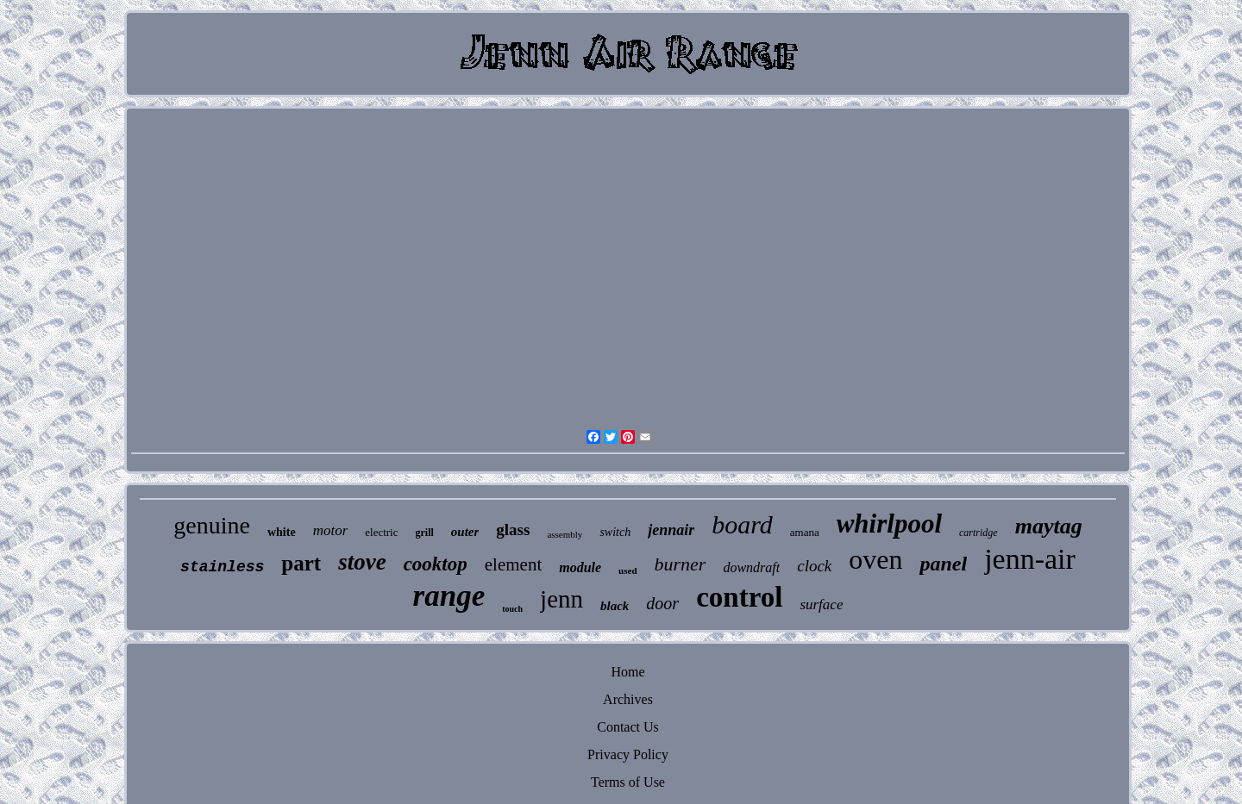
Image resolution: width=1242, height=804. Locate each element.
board (742, 524)
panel (943, 563)
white (281, 532)
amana (804, 532)
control (739, 597)
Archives (628, 699)
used (627, 570)
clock (814, 566)
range (449, 596)
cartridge (978, 533)
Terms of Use (628, 782)
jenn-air (1030, 559)
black (614, 606)
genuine (211, 525)
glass (513, 529)
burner (680, 564)
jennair (671, 530)
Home (627, 671)
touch (512, 609)
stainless (222, 567)
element (513, 564)
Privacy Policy (627, 754)
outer (465, 532)
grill (425, 533)
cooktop (435, 564)
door (662, 603)
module (580, 567)
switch (614, 532)
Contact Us (628, 727)
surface (821, 604)
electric (381, 532)
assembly (564, 534)
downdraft (751, 567)
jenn (561, 599)
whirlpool (889, 523)
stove (362, 562)
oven (875, 559)
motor (330, 530)
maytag (1048, 526)
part (301, 563)
